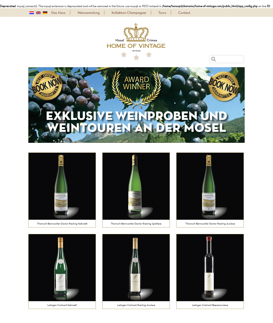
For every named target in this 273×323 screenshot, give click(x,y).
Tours (162, 12)
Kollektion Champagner (129, 12)
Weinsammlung (88, 12)
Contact (184, 12)
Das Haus (58, 12)
